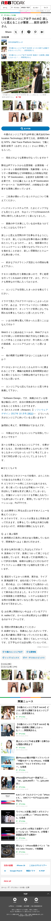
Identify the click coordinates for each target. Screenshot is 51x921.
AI (5, 871)
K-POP (42, 871)
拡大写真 (27, 128)
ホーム (5, 7)
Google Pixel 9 (16, 871)
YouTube (36, 902)
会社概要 (26, 906)
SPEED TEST (25, 7)
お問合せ (11, 906)
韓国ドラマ (30, 871)
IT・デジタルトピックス (35, 658)
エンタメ (35, 7)
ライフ (46, 7)
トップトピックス (12, 658)
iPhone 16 (21, 865)
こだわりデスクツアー (38, 865)
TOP (25, 894)
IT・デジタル (15, 7)
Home (14, 902)
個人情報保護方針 (36, 906)
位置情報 (32, 652)
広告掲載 (19, 906)
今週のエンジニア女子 (14, 652)
